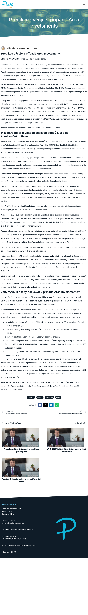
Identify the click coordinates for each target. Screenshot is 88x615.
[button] (84, 4)
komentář (49, 397)
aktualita (31, 397)
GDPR (13, 552)
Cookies (6, 552)
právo (58, 397)
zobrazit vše (80, 423)
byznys (39, 397)
